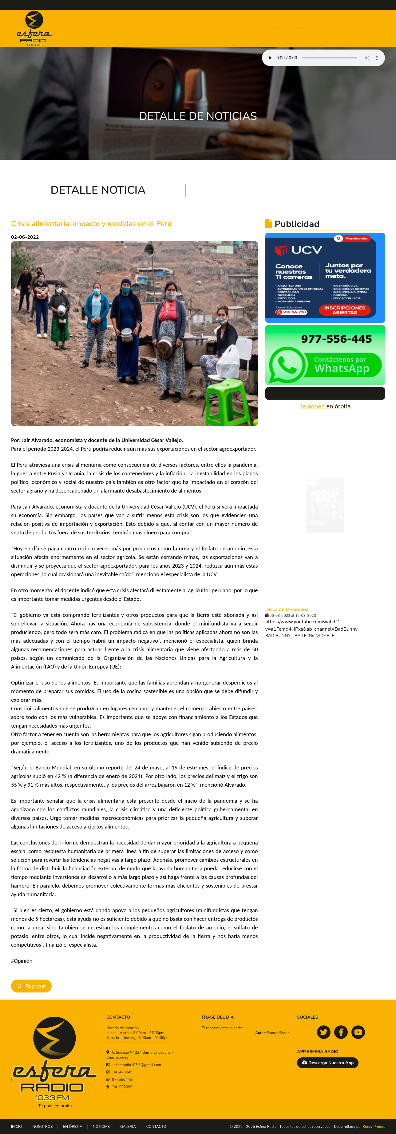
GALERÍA (328, 28)
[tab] (313, 561)
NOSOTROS (240, 28)
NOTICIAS (301, 28)
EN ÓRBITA (272, 28)
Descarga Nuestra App (328, 1063)
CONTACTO (357, 28)
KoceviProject (374, 1126)
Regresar (31, 986)
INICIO (214, 28)
